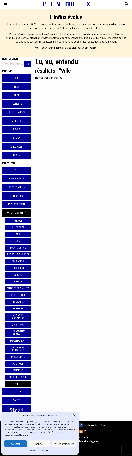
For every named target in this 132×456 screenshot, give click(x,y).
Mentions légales (88, 441)
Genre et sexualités (18, 288)
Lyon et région (16, 204)
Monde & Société (16, 213)
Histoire (18, 301)
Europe (18, 274)
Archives (83, 437)
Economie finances (18, 254)
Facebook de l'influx (92, 425)
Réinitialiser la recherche (48, 77)
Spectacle (16, 146)
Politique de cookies (38, 450)
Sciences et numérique (16, 410)
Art (16, 170)
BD (16, 77)
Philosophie (18, 356)
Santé (16, 400)
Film (16, 95)
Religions (18, 370)
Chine (18, 240)
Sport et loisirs (18, 377)
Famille (18, 281)
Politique (18, 363)
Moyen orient (18, 340)
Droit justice (18, 247)
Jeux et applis (16, 112)
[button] (74, 415)
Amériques (18, 227)
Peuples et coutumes (18, 349)
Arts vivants (16, 178)
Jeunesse (16, 103)
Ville (18, 383)
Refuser (39, 443)
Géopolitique (18, 295)
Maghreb (18, 308)
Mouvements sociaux (18, 333)
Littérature (16, 195)
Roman (16, 138)
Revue (16, 129)
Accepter (15, 443)
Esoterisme (18, 268)
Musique (16, 120)
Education (18, 261)
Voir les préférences (64, 443)
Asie (18, 234)
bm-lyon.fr (90, 47)
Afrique (18, 220)
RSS (83, 431)
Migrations (18, 324)
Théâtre (16, 155)
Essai (17, 86)
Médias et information (18, 316)
